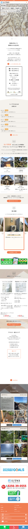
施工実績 (2, 507)
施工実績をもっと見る (13, 252)
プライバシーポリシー (17, 511)
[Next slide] (26, 20)
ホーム (2, 505)
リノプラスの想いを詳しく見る (15, 63)
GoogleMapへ (15, 380)
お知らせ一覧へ (15, 134)
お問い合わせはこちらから (13, 200)
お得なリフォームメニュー (18, 507)
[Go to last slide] (1, 20)
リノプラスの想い (16, 505)
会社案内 (15, 509)
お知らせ (2, 509)
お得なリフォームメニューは (13, 324)
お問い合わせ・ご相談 (4, 511)
